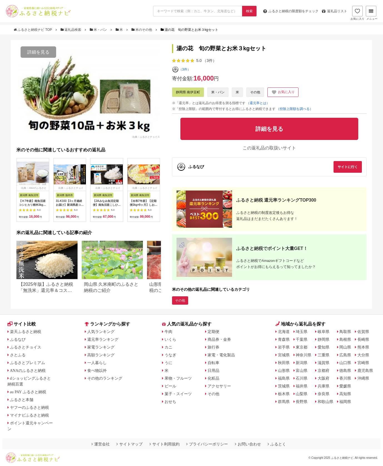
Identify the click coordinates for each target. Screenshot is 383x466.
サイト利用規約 (165, 444)
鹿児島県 (365, 370)
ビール (170, 386)
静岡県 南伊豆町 (188, 92)
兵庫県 (323, 386)
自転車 (213, 363)
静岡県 (323, 339)
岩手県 (284, 347)
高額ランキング (101, 355)
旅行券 (213, 347)
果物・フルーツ (178, 378)
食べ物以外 (97, 370)
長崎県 (363, 339)
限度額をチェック (291, 11)
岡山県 (345, 347)
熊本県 (363, 347)
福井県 (301, 386)
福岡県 (345, 402)
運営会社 (100, 444)
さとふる (18, 355)
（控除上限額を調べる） (294, 109)
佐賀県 (363, 332)
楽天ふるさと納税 (25, 332)
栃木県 (284, 394)
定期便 (213, 332)
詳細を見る (38, 52)
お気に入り (357, 13)
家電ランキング (101, 347)
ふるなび (18, 339)
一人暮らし (97, 363)
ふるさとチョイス (25, 347)
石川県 (301, 378)
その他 (255, 92)
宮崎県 (363, 363)
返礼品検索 (71, 30)
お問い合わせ (248, 444)
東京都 (301, 347)
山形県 (284, 370)
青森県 (284, 339)
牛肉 (168, 332)
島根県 (345, 339)
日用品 (213, 370)
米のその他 (142, 30)
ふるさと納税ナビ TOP (33, 30)
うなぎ (170, 355)
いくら (170, 339)
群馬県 (284, 402)
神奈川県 (303, 355)
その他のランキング (104, 378)
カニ (168, 347)
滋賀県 (323, 363)
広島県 (345, 355)
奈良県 (323, 394)
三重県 (323, 355)
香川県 (345, 378)
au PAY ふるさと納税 (28, 392)
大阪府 (323, 378)
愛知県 (323, 347)
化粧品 (213, 378)
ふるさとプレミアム (27, 363)
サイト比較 (22, 324)
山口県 (345, 363)
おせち (170, 402)
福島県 (284, 378)
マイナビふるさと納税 (29, 415)
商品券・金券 (219, 339)
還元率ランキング (102, 339)
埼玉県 (301, 332)
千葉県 (301, 339)
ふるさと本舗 (21, 400)
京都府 (323, 370)
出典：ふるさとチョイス (146, 136)
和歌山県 (325, 402)
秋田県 (284, 363)
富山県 (301, 370)
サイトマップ (129, 444)
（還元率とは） (258, 103)
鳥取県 (345, 332)
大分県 (363, 355)
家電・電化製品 (221, 355)
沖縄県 (363, 378)
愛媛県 (345, 386)
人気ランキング (101, 332)
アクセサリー (219, 386)
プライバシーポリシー (207, 444)
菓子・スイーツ (178, 394)
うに (168, 363)
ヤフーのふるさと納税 (29, 407)
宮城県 (284, 355)
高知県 (345, 394)
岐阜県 (323, 332)
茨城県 (284, 386)
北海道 (284, 332)
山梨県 (301, 394)
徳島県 (345, 370)
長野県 (301, 402)
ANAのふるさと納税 (28, 370)
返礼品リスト (334, 11)
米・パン (99, 30)
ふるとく (277, 444)
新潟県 (301, 363)
